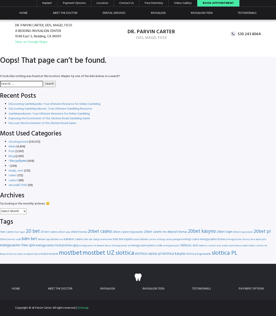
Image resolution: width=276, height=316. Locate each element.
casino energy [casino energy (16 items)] (157, 239)
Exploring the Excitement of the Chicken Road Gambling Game (49, 118)
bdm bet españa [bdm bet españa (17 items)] (123, 239)
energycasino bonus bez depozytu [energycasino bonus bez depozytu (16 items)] (246, 239)
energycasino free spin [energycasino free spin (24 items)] (17, 245)
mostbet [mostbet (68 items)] (70, 253)
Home (23, 13)
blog (12, 156)
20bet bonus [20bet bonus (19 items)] (79, 232)
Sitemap (83, 307)
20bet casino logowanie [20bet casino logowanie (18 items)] (128, 232)
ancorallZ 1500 (18, 185)
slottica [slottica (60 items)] (124, 253)
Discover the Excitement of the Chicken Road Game (42, 123)
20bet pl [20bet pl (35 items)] (262, 231)
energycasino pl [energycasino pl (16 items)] (121, 246)
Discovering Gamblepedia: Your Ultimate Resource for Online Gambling (54, 104)
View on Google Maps (31, 42)
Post (12, 151)
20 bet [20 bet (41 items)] (33, 232)
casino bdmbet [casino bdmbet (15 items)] (140, 239)
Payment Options (74, 3)
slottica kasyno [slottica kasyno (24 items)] (174, 254)
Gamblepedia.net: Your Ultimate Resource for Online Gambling (49, 113)
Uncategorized (18, 141)
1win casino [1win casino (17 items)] (7, 232)
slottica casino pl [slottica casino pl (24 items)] (148, 254)
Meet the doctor (65, 13)
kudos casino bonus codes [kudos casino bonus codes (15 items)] (235, 246)
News (12, 146)
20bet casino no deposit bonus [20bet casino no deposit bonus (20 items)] (165, 232)
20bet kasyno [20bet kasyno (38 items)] (202, 231)
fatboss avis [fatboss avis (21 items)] (189, 245)
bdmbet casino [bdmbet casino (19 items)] (73, 239)
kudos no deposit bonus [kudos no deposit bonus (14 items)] (28, 254)
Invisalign (158, 13)
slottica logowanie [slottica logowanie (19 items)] (198, 254)
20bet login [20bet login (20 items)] (224, 232)
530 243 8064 (249, 34)
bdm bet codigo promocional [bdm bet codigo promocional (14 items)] (98, 239)
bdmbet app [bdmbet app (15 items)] (44, 239)
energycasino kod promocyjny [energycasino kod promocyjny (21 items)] (57, 245)
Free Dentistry (154, 3)
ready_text (16, 170)
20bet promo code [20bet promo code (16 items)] (10, 239)
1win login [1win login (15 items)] (19, 232)
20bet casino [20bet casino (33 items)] (100, 231)
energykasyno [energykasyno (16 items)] (171, 246)
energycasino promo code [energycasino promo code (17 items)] (146, 245)
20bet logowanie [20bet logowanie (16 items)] (243, 232)
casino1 (13, 180)
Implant (47, 3)
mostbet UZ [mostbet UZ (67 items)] (99, 253)
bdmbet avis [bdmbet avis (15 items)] (57, 239)
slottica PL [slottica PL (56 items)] (224, 253)
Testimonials (247, 13)
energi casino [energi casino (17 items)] (191, 239)
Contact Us (126, 3)
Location (102, 3)
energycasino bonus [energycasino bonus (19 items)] (213, 239)
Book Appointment (218, 3)
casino (13, 175)
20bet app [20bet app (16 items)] (64, 232)
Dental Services (114, 13)
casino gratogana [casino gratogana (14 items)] (174, 239)
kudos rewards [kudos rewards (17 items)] (49, 254)
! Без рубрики (18, 161)
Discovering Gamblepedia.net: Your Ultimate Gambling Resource (50, 108)
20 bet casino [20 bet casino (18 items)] (49, 232)
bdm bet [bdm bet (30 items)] (29, 239)
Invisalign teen (202, 13)
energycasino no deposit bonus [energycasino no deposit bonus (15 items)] (95, 246)
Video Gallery (183, 3)
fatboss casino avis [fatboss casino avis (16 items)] (210, 246)
